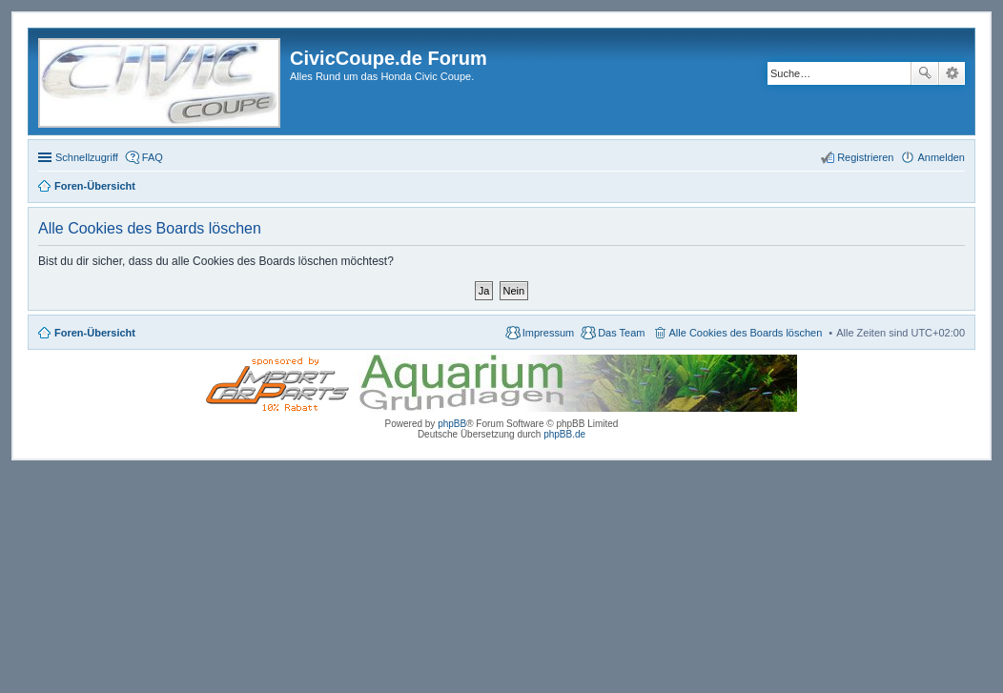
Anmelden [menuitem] (941, 157)
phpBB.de (564, 434)
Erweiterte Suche (952, 73)
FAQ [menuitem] (152, 157)
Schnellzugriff (86, 157)
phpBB (452, 423)
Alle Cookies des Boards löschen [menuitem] (746, 332)
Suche (925, 73)
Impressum (548, 332)
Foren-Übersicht (94, 332)
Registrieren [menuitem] (865, 157)
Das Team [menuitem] (621, 332)
